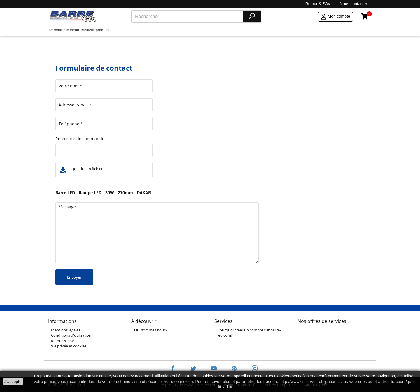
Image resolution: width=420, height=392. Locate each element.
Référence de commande (79, 138)
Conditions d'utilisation (71, 335)
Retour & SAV (317, 3)
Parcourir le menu (64, 30)
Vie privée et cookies (68, 346)
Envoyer (74, 277)
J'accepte (13, 381)
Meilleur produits (95, 30)
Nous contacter (353, 3)
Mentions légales (65, 330)
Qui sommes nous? (150, 330)
